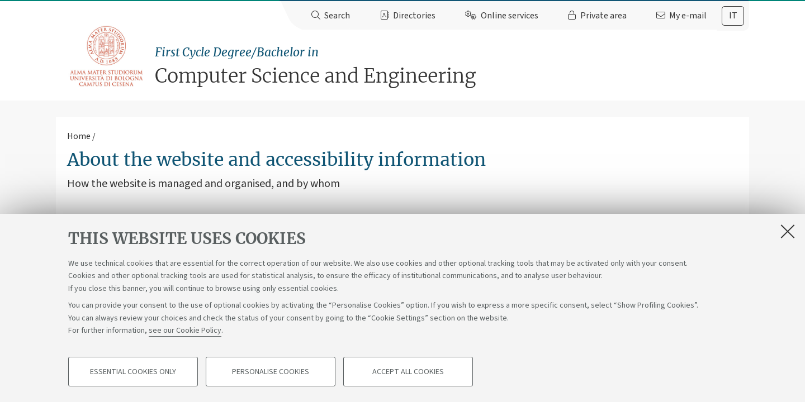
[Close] (788, 231)
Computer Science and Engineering (452, 65)
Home (79, 136)
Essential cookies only (133, 371)
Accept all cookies (408, 371)
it (733, 15)
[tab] (733, 16)
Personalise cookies (270, 371)
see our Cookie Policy (185, 330)
